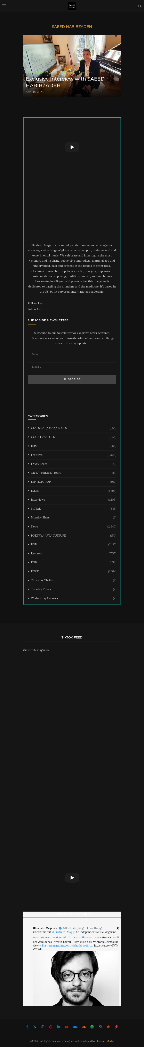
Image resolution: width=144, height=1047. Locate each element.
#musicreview (44, 937)
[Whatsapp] (100, 1027)
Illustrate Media (105, 1040)
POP (73, 545)
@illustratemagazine (36, 650)
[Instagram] (42, 1027)
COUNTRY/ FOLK (73, 437)
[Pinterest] (50, 1027)
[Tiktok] (116, 1027)
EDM (73, 446)
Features (73, 455)
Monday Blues (73, 518)
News (73, 527)
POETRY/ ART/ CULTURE (73, 536)
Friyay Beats (73, 464)
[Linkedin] (58, 1027)
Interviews (73, 500)
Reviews (73, 554)
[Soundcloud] (84, 1027)
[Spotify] (92, 1027)
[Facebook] (27, 1027)
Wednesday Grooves (73, 598)
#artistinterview (68, 937)
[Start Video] (72, 147)
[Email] (75, 1027)
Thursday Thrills (73, 580)
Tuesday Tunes (73, 589)
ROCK (73, 571)
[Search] (140, 6)
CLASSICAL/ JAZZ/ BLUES (73, 428)
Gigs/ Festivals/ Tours (73, 473)
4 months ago (95, 928)
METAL (73, 509)
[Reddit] (108, 1027)
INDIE (73, 491)
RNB (73, 562)
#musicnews (91, 937)
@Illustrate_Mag (73, 928)
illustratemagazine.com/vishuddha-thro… (67, 945)
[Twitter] (34, 1027)
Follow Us (34, 309)
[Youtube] (67, 1027)
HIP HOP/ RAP (73, 482)
